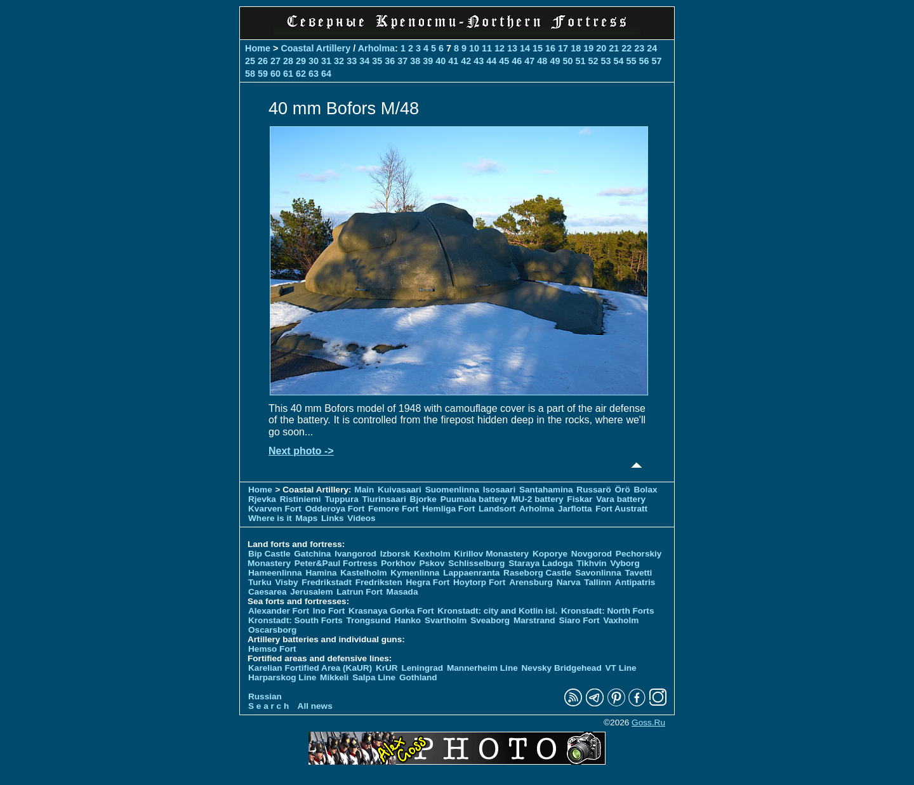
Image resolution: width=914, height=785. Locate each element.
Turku (260, 582)
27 (275, 61)
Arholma (376, 48)
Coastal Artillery (315, 48)
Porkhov (398, 563)
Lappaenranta (471, 572)
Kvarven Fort (274, 508)
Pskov (431, 563)
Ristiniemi (300, 499)
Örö (622, 489)
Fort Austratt (621, 508)
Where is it (270, 518)
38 (415, 61)
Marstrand (534, 620)
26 (263, 61)
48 (542, 61)
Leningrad (422, 668)
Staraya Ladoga (540, 563)
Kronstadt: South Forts (295, 620)
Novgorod (591, 553)
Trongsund (369, 620)
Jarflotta (575, 508)
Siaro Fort (579, 620)
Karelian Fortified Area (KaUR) (310, 668)
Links (332, 518)
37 (402, 61)
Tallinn (597, 582)
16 (550, 48)
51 (580, 61)
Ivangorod (355, 553)
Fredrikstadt (326, 582)
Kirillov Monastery (491, 553)
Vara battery (621, 499)
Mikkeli (334, 677)
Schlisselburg (476, 563)
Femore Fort (393, 508)
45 (504, 61)
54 (618, 61)
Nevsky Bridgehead (562, 668)
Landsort (497, 508)
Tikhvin (591, 563)
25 (250, 61)
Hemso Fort (272, 649)
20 (601, 48)
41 (453, 61)
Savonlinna (598, 572)
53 (605, 61)
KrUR (387, 668)
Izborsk (395, 553)
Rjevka (262, 499)
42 (466, 61)
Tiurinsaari (384, 499)
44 (491, 61)
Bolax (645, 489)
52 (593, 61)
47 (529, 61)
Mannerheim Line (482, 668)
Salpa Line (373, 677)
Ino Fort (329, 611)
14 (525, 48)
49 (555, 61)
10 (474, 48)
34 (364, 61)
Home (257, 48)
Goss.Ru (648, 722)
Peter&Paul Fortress (336, 563)
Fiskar (579, 499)
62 (301, 74)
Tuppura (341, 499)
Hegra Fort (428, 582)
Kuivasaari (399, 489)
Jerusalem (311, 592)
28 (288, 61)
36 (390, 61)
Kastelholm (363, 572)
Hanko (408, 620)
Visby (286, 582)
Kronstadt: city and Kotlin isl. (497, 611)
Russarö (593, 489)
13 (512, 48)
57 (657, 61)
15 (538, 48)
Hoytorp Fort (479, 582)
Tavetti (638, 572)
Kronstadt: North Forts (607, 611)
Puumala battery (474, 499)
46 (517, 61)
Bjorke (423, 499)
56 (644, 61)
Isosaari (499, 489)
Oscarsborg (272, 630)
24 (652, 48)
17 (563, 48)
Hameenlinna (275, 572)
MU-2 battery (537, 499)
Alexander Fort (278, 611)
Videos (361, 518)
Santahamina (546, 489)
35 (377, 61)
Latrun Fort (359, 592)
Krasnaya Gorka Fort (391, 611)
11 (487, 48)
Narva (569, 582)
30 (313, 61)
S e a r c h (268, 706)
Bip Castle (269, 553)
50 (567, 61)
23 (639, 48)
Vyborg (624, 563)
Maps (307, 518)
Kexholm (432, 553)
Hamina (320, 572)
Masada (402, 592)
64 (326, 74)
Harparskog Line (282, 677)
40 (440, 61)
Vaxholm (621, 620)
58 (250, 74)
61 (288, 74)
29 (301, 61)
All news (315, 706)
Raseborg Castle (537, 572)
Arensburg (531, 582)
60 (275, 74)
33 (352, 61)
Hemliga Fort (448, 508)
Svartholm (446, 620)
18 (576, 48)
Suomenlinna (452, 489)
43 (479, 61)
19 (588, 48)
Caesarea (267, 592)
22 (626, 48)
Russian (265, 696)
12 (499, 48)
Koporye (550, 553)
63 (313, 74)
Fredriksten (378, 582)
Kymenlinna (414, 572)
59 (263, 74)
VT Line (621, 668)
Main (364, 489)
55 (631, 61)
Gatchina (312, 553)
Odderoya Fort (335, 508)
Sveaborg (490, 620)
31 (326, 61)
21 (614, 48)
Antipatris (635, 582)
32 (339, 61)
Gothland (418, 677)
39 (428, 61)
